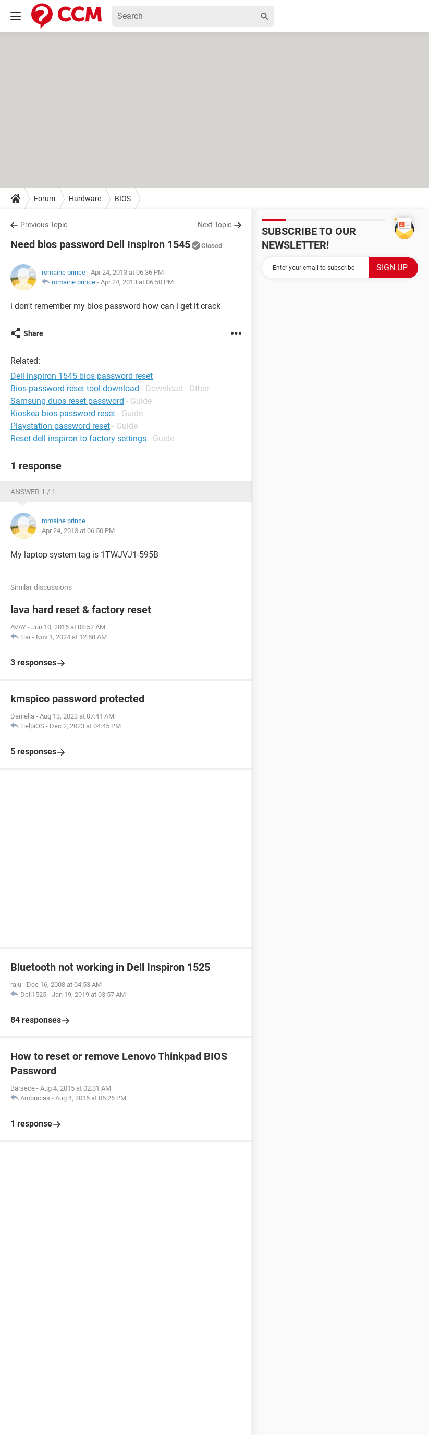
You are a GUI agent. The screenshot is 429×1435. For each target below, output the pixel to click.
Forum (44, 198)
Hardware (85, 198)
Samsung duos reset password (67, 401)
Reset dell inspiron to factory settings (78, 438)
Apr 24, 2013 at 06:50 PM (137, 282)
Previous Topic (43, 224)
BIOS (123, 198)
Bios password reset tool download (74, 388)
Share (33, 333)
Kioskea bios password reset (62, 413)
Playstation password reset (60, 426)
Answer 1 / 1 (33, 492)
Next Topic (214, 224)
